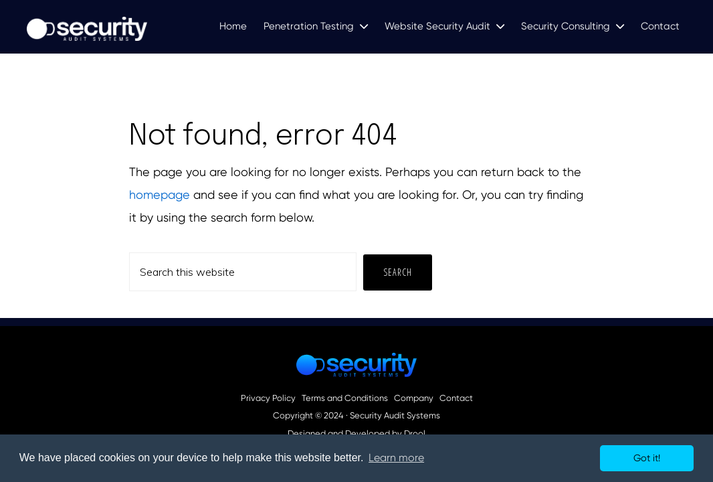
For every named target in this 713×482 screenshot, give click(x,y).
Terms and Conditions (345, 398)
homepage (159, 194)
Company (413, 398)
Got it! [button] (646, 458)
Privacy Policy (268, 398)
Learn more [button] (396, 457)
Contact (456, 398)
